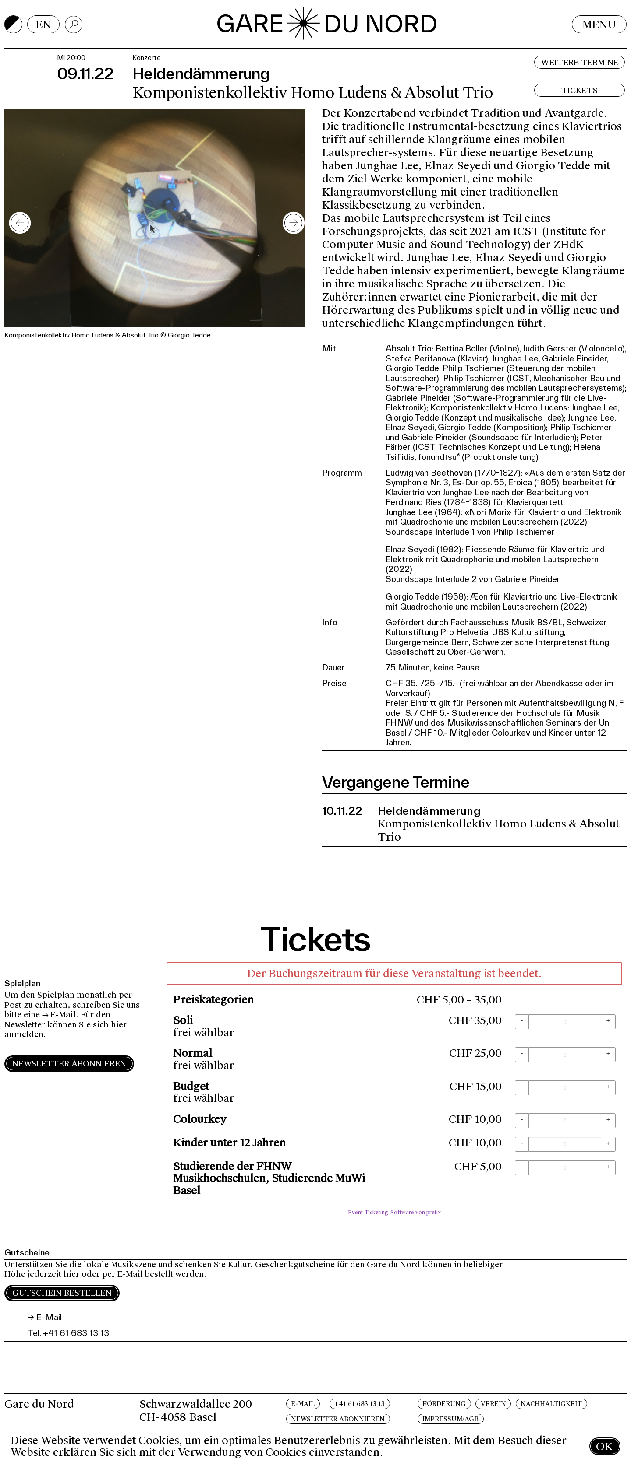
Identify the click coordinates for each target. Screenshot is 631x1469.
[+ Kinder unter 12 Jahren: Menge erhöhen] (608, 1144)
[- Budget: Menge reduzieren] (522, 1087)
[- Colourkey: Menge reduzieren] (522, 1120)
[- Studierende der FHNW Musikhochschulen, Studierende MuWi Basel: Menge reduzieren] (522, 1167)
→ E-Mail (59, 1015)
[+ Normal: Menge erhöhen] (608, 1054)
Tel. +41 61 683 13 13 (68, 1333)
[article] (394, 1091)
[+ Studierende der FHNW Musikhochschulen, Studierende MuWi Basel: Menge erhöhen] (608, 1167)
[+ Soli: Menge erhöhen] (608, 1021)
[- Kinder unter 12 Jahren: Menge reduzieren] (522, 1144)
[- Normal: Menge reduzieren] (522, 1054)
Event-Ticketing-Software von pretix (394, 1212)
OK (604, 1446)
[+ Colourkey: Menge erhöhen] (608, 1120)
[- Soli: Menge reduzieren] (522, 1021)
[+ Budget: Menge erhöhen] (608, 1087)
